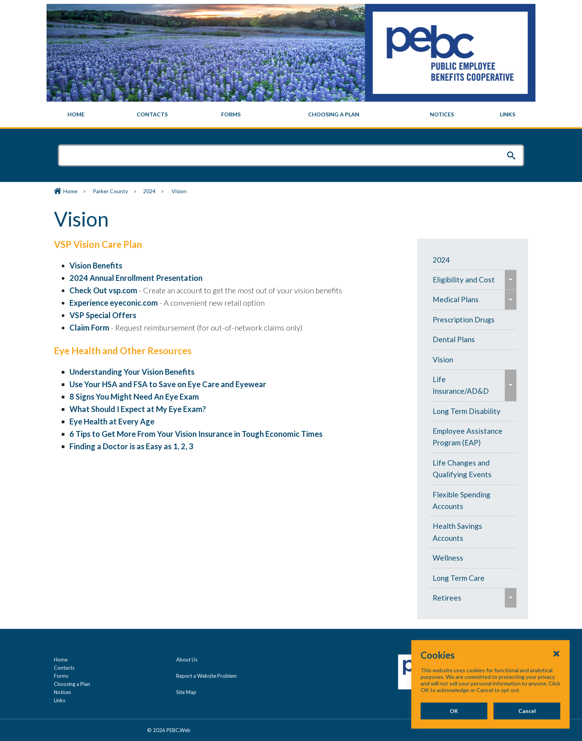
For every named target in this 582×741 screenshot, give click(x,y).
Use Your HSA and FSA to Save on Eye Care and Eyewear (167, 384)
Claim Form (89, 327)
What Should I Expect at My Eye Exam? (137, 409)
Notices (62, 692)
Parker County (110, 191)
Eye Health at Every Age (111, 421)
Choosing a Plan (72, 684)
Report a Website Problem (206, 676)
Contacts (64, 668)
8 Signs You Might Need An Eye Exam (134, 396)
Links (59, 700)
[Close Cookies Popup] (556, 678)
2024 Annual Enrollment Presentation (136, 277)
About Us (186, 659)
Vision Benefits (95, 265)
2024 (149, 191)
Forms (61, 676)
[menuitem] (76, 114)
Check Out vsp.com (103, 290)
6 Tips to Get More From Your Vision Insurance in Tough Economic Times (195, 433)
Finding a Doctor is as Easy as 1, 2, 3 (131, 446)
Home (70, 191)
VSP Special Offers (102, 315)
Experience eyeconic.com (113, 302)
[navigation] (291, 114)
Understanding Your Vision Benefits (131, 371)
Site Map (186, 692)
